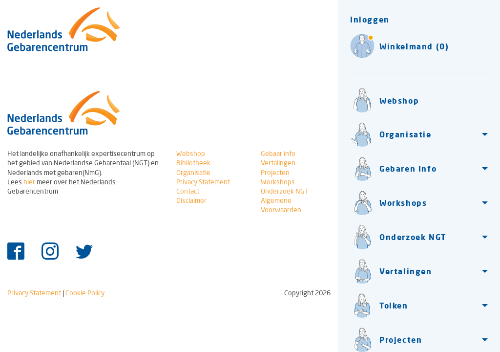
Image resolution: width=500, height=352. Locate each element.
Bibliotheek (193, 162)
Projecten (275, 172)
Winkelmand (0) (399, 46)
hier (29, 181)
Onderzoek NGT (285, 191)
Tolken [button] (379, 305)
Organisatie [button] (391, 134)
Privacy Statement (203, 181)
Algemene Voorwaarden (281, 205)
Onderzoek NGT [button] (398, 237)
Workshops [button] (388, 203)
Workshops (278, 181)
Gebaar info (278, 153)
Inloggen (370, 19)
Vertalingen (278, 162)
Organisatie (193, 172)
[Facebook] (15, 252)
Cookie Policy (84, 292)
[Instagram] (50, 252)
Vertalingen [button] (391, 271)
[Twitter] (84, 252)
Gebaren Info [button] (393, 168)
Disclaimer (191, 200)
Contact (187, 191)
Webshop (384, 100)
